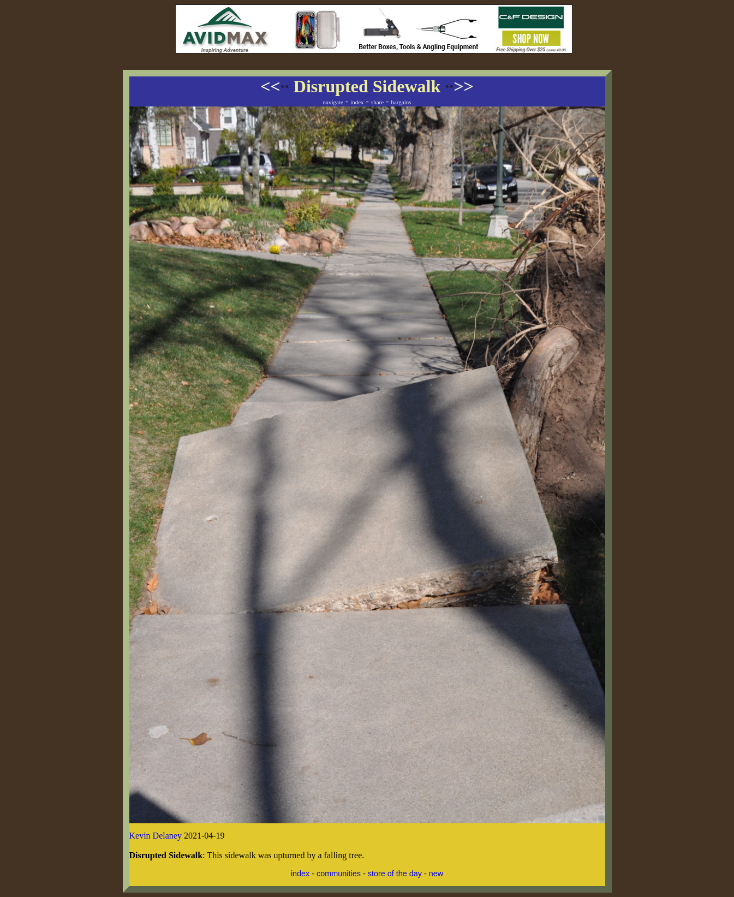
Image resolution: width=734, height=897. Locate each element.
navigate (333, 102)
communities (339, 873)
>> (459, 86)
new (436, 873)
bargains (401, 102)
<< (274, 86)
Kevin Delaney (155, 835)
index (356, 102)
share (377, 102)
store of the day (395, 873)
